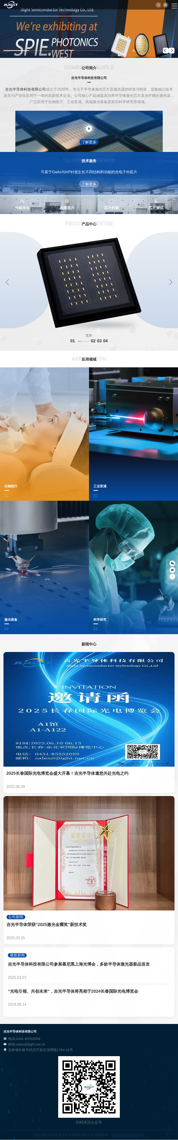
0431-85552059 (28, 1039)
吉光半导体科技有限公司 (25, 89)
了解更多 (89, 142)
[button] (166, 51)
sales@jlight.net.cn (30, 1044)
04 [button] (105, 341)
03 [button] (99, 341)
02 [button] (93, 341)
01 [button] (79, 341)
